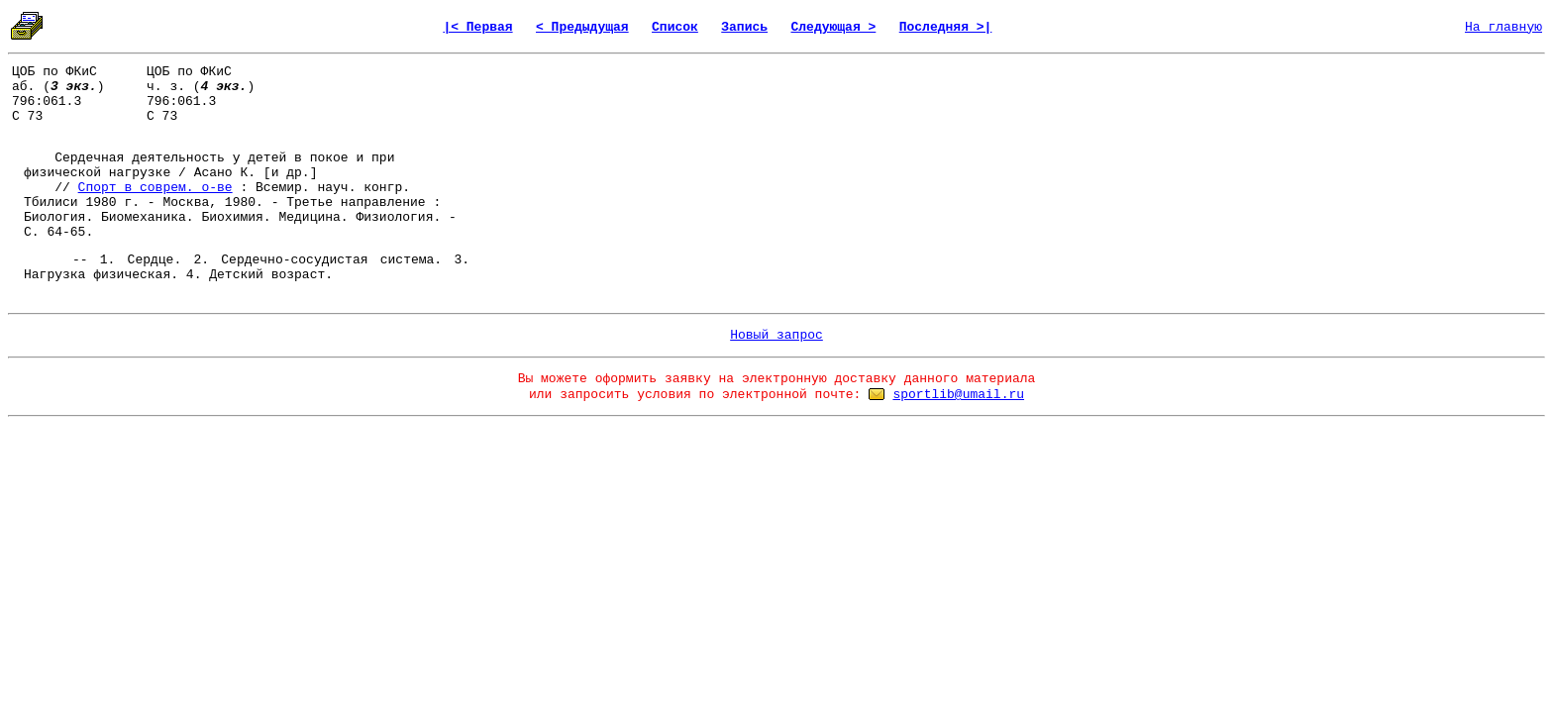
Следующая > (833, 27)
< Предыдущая (582, 27)
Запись (744, 27)
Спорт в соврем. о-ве (155, 187)
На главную (1503, 27)
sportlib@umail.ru (958, 394)
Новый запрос (776, 335)
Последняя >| (945, 27)
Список (675, 27)
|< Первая (477, 27)
